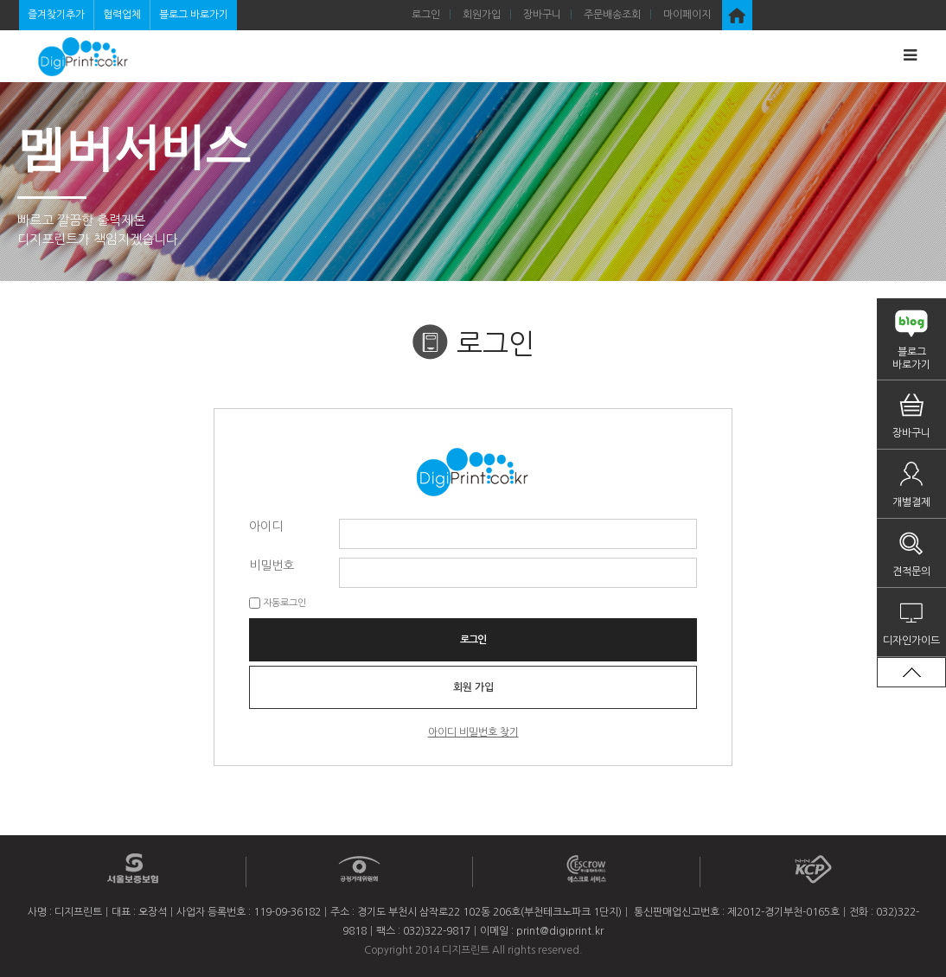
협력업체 (122, 15)
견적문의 (911, 571)
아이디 (266, 526)
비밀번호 (271, 565)
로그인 (426, 15)
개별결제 (911, 502)
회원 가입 (473, 687)
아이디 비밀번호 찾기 (473, 732)
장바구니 (542, 15)
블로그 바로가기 (193, 15)
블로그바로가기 (911, 358)
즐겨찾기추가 (56, 15)
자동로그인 (284, 603)
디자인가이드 (911, 640)
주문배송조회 (612, 15)
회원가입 (482, 15)
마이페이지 (687, 15)
